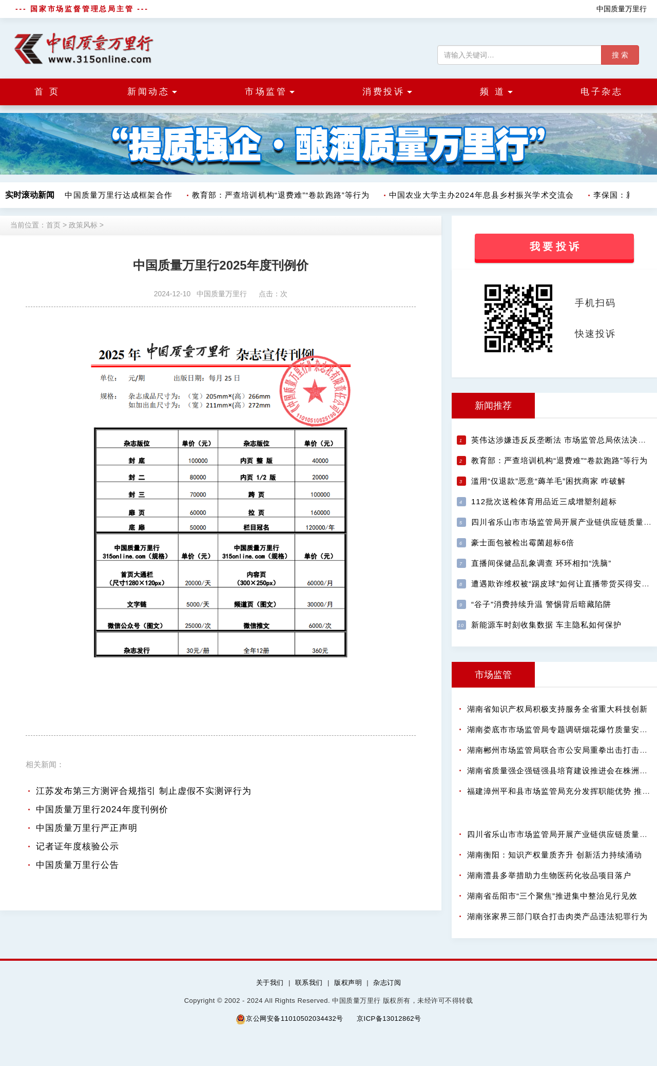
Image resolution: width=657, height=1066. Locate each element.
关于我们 (270, 982)
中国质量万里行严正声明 (87, 828)
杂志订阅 (387, 982)
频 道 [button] (496, 92)
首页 (53, 225)
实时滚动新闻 (29, 195)
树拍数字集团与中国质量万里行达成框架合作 (92, 195)
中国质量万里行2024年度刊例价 (102, 809)
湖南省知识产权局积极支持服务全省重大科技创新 (557, 709)
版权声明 (348, 982)
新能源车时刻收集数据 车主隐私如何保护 (546, 624)
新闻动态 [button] (152, 92)
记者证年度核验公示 (77, 846)
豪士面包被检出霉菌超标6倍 (522, 542)
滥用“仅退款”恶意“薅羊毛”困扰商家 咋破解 (548, 481)
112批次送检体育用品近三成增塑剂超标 (544, 501)
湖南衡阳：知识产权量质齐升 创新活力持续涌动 (554, 854)
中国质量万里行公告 (77, 865)
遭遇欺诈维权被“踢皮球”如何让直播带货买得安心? (562, 583)
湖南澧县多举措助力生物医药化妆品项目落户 (549, 875)
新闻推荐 (493, 406)
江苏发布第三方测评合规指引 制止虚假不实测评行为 (144, 791)
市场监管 (493, 675)
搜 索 (620, 55)
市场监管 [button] (270, 92)
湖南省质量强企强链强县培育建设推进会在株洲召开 (561, 770)
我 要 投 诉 (554, 246)
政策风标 (83, 225)
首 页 (47, 92)
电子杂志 (602, 92)
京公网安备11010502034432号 (289, 1019)
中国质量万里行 (621, 9)
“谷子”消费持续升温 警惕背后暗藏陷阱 (541, 604)
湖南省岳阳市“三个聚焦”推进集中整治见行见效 (552, 895)
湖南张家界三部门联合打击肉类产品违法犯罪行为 (557, 916)
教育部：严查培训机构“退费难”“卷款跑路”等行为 (283, 195)
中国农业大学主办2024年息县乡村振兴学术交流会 (484, 195)
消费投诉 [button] (387, 92)
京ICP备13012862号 (389, 1018)
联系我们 (309, 982)
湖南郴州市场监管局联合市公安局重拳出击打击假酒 (561, 750)
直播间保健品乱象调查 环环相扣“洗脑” (541, 563)
